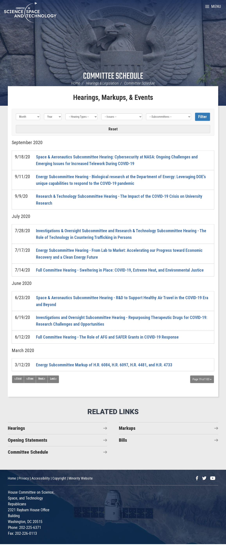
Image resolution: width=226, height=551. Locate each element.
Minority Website (81, 485)
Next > (42, 385)
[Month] (28, 116)
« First (18, 385)
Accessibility (40, 485)
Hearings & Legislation (102, 83)
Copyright (59, 485)
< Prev (30, 385)
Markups (127, 435)
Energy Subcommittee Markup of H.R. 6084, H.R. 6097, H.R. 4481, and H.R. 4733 (111, 371)
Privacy (24, 485)
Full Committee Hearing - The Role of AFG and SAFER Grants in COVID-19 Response (115, 344)
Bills (123, 447)
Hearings (16, 435)
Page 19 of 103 (202, 386)
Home (75, 83)
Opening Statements (27, 447)
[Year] (53, 116)
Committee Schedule (113, 76)
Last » (54, 385)
